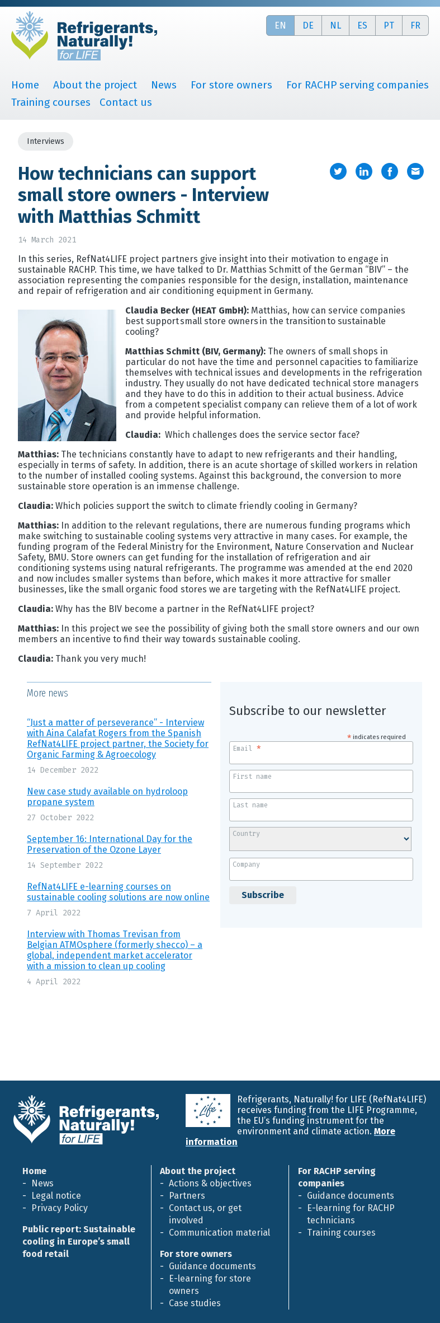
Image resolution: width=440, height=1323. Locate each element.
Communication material (219, 1232)
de (308, 25)
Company (246, 864)
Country (246, 834)
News (164, 84)
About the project (95, 84)
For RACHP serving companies (357, 84)
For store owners (231, 84)
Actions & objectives (210, 1183)
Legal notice (56, 1195)
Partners (187, 1195)
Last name (250, 805)
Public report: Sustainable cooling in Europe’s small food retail (78, 1241)
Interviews (45, 141)
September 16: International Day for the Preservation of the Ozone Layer (109, 844)
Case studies (195, 1303)
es (362, 25)
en (280, 25)
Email (247, 747)
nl (335, 25)
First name (252, 776)
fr (415, 25)
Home (25, 84)
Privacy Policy (59, 1208)
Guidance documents (212, 1266)
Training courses (51, 102)
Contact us (126, 102)
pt (389, 25)
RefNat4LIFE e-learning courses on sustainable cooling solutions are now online (118, 892)
